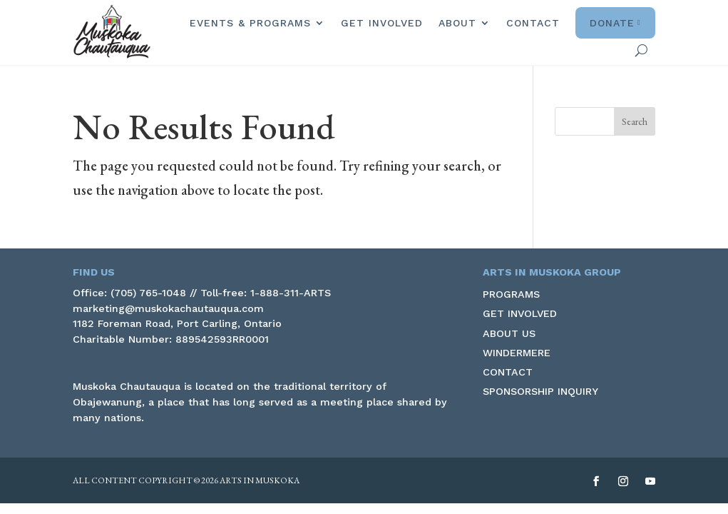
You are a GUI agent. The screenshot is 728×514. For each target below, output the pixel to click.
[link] (112, 31)
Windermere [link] (516, 352)
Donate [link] (615, 23)
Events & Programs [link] (250, 23)
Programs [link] (511, 294)
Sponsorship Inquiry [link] (540, 391)
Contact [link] (533, 23)
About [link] (457, 23)
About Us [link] (509, 333)
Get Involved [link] (382, 23)
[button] (634, 121)
